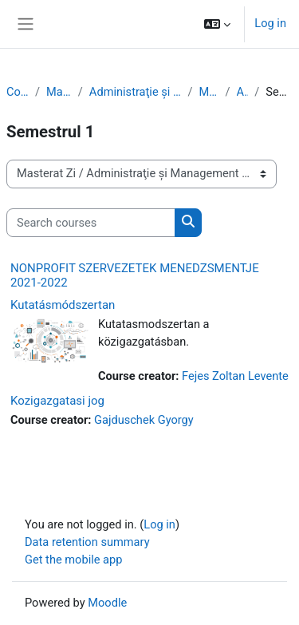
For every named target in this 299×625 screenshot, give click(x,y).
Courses (17, 92)
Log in (270, 23)
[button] (217, 24)
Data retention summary (87, 542)
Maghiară (209, 92)
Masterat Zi (59, 92)
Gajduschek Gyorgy (144, 420)
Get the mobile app (73, 559)
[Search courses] (90, 222)
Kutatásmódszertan (62, 305)
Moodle (107, 602)
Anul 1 (243, 92)
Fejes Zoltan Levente (235, 376)
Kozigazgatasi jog (57, 401)
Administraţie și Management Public (135, 92)
